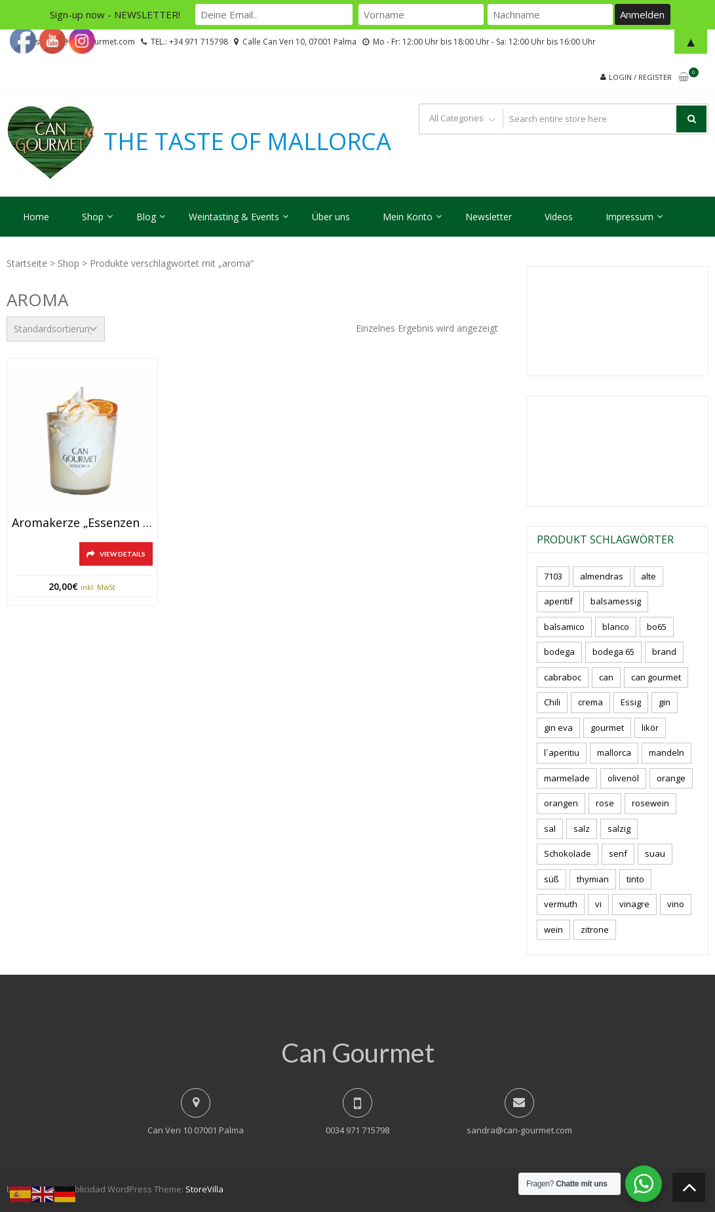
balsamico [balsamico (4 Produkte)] (564, 627)
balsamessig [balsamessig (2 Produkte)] (615, 601)
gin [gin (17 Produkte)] (664, 702)
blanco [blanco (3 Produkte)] (615, 627)
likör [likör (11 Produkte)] (650, 727)
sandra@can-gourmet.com (519, 1130)
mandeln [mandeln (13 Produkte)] (666, 752)
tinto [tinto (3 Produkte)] (635, 879)
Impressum (629, 216)
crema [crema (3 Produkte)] (590, 702)
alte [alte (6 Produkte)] (648, 576)
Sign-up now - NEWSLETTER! (115, 14)
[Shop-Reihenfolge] (56, 329)
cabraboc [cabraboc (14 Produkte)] (562, 677)
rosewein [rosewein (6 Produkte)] (650, 803)
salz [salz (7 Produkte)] (581, 828)
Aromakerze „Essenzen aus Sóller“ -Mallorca (82, 523)
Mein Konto (408, 216)
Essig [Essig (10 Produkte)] (631, 702)
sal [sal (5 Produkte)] (550, 828)
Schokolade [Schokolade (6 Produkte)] (567, 853)
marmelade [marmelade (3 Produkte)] (567, 778)
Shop (93, 216)
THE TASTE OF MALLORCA (247, 141)
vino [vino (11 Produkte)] (675, 904)
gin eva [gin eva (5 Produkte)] (558, 727)
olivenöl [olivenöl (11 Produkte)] (623, 778)
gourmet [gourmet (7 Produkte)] (607, 727)
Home (36, 216)
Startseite (27, 263)
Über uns (331, 216)
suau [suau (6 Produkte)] (655, 853)
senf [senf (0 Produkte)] (618, 853)
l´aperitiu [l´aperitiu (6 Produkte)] (561, 752)
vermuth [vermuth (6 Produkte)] (560, 904)
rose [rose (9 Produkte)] (605, 803)
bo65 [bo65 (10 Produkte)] (657, 627)
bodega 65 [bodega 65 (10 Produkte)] (613, 651)
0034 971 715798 (357, 1130)
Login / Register (640, 77)
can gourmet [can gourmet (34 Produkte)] (656, 677)
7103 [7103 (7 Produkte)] (553, 576)
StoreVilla (204, 1189)
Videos (559, 216)
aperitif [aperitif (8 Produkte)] (558, 601)
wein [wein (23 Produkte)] (553, 929)
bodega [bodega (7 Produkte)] (559, 651)
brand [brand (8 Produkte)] (664, 651)
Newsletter (488, 216)
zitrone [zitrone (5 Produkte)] (595, 929)
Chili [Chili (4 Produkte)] (552, 702)
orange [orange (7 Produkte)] (671, 778)
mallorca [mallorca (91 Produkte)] (614, 752)
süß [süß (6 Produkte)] (551, 879)
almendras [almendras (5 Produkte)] (601, 576)
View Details (122, 554)
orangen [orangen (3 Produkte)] (561, 803)
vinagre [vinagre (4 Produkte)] (634, 904)
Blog (146, 216)
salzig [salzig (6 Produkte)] (619, 828)
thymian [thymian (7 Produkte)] (593, 879)
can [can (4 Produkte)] (606, 677)
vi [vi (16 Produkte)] (598, 904)
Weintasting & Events (234, 216)
